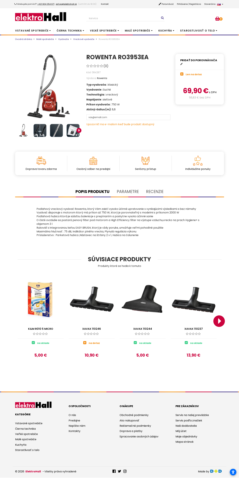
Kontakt (105, 4)
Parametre (128, 191)
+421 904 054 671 (45, 4)
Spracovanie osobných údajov (139, 437)
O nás (72, 415)
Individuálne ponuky (198, 169)
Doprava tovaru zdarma (41, 169)
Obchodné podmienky (134, 415)
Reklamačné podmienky (135, 426)
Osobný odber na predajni (93, 169)
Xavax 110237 (193, 329)
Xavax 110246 (91, 329)
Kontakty (74, 431)
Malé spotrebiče (137, 30)
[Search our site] (125, 18)
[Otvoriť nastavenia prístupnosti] (233, 472)
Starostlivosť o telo (197, 30)
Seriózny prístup (145, 169)
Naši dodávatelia (186, 426)
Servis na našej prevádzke (192, 415)
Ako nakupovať (129, 421)
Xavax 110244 (142, 329)
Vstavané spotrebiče (32, 30)
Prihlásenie (182, 4)
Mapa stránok (185, 442)
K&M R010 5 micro (40, 329)
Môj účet (181, 431)
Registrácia (195, 4)
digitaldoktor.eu (217, 471)
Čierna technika (69, 30)
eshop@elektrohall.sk (66, 4)
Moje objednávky (186, 437)
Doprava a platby (131, 431)
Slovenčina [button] (213, 4)
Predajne (74, 421)
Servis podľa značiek (189, 421)
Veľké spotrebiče (103, 30)
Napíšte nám (77, 426)
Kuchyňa (165, 30)
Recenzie (155, 191)
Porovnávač (168, 4)
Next (78, 130)
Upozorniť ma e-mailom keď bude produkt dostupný (120, 124)
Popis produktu (92, 191)
